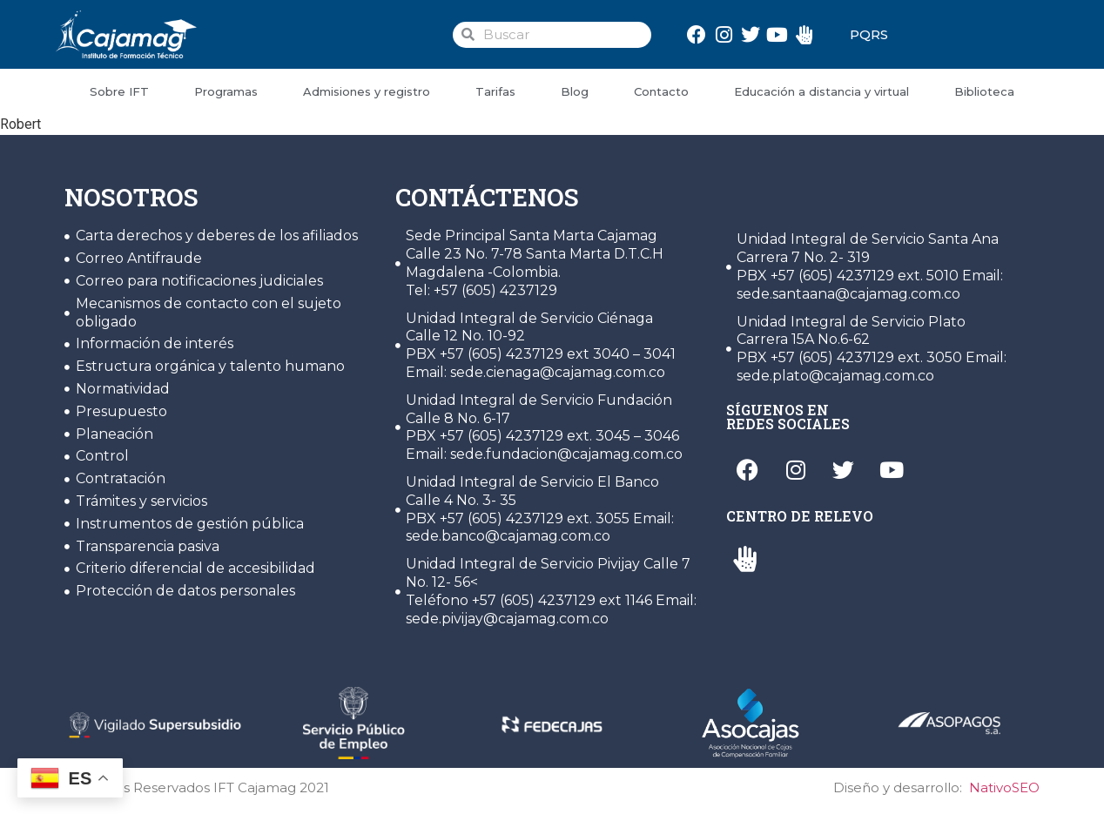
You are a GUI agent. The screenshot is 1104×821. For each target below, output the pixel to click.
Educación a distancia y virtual (821, 91)
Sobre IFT (119, 91)
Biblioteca (984, 91)
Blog (575, 91)
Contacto (661, 91)
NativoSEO (1004, 787)
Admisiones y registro (366, 91)
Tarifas (495, 91)
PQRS (869, 34)
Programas (226, 91)
